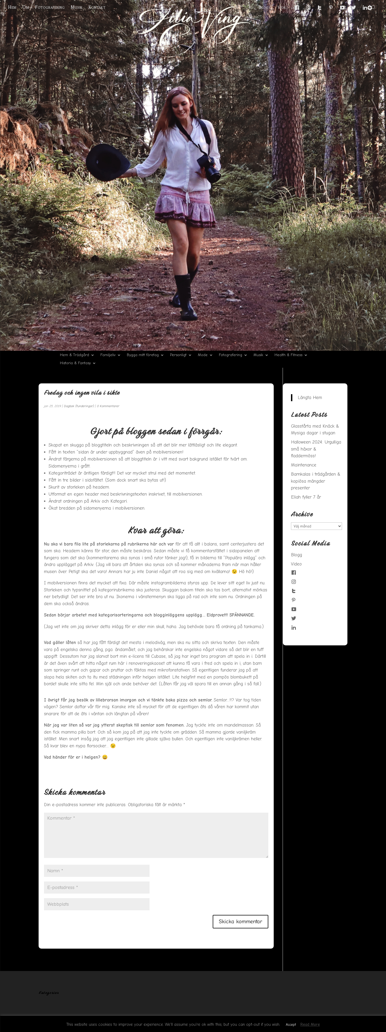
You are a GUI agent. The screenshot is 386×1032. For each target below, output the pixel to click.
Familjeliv (108, 355)
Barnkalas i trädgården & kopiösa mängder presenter (315, 481)
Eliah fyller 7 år (306, 497)
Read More (310, 1024)
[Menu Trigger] (369, 8)
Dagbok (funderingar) (79, 406)
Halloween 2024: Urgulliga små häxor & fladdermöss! (316, 449)
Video (282, 7)
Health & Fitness (288, 355)
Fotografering (50, 7)
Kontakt (97, 7)
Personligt (178, 355)
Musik (77, 7)
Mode (203, 355)
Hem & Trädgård (74, 355)
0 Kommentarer (108, 406)
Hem (12, 7)
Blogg (265, 7)
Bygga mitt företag (143, 355)
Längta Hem (310, 397)
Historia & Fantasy (75, 363)
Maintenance (303, 465)
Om (25, 7)
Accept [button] (291, 1025)
